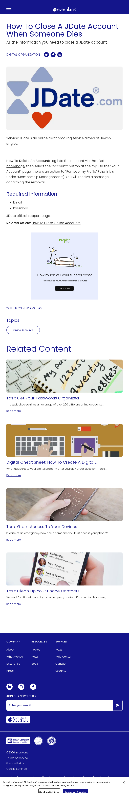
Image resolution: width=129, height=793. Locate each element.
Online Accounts (23, 330)
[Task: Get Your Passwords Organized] (64, 386)
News (34, 657)
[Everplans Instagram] (21, 689)
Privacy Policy (15, 763)
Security (60, 671)
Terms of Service (17, 758)
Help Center (63, 657)
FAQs (58, 650)
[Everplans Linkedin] (9, 689)
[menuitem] (14, 649)
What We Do (14, 657)
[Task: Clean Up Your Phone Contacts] (64, 579)
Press (10, 671)
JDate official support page (28, 216)
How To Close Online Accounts (56, 223)
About (10, 650)
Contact (61, 664)
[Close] (123, 785)
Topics (35, 650)
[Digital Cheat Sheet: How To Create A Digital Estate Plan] (64, 450)
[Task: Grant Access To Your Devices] (64, 515)
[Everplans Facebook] (33, 689)
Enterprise (13, 664)
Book (34, 664)
